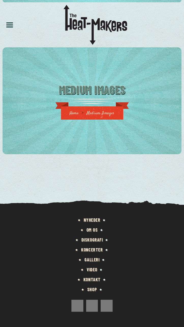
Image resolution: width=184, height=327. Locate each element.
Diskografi (92, 240)
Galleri (91, 259)
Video (92, 269)
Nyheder (92, 220)
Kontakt (92, 279)
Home (74, 113)
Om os (92, 230)
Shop (92, 289)
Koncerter (92, 249)
